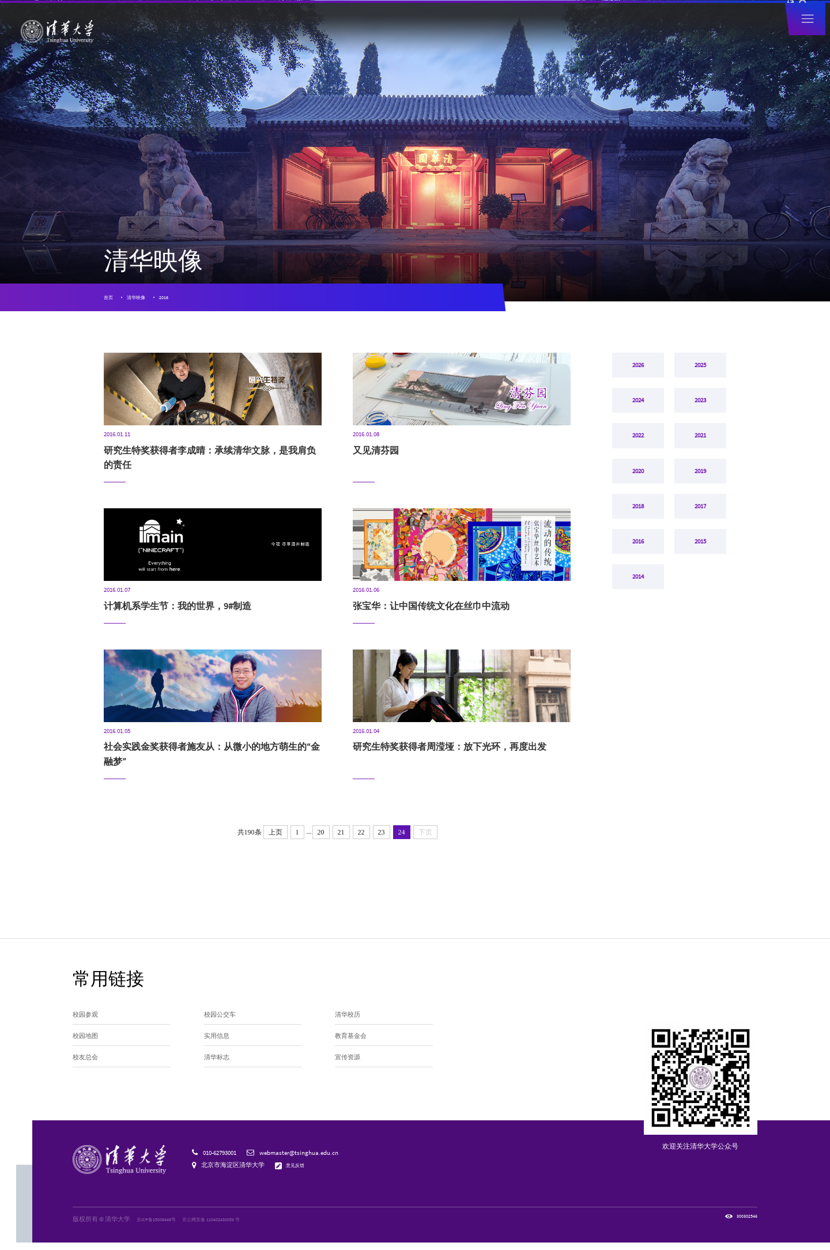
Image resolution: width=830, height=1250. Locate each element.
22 (361, 840)
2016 (182, 301)
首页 (110, 301)
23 (381, 840)
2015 (700, 612)
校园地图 (89, 1052)
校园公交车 (224, 1025)
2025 (700, 378)
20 (321, 840)
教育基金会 (355, 1052)
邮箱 (629, 16)
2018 (638, 565)
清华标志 (220, 1078)
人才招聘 (582, 16)
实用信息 (220, 1052)
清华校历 (351, 1025)
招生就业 (582, 36)
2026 (638, 378)
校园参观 (89, 1025)
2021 (700, 472)
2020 (638, 518)
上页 (275, 840)
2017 (700, 565)
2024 (638, 425)
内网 (609, 16)
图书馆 (652, 16)
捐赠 (556, 16)
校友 (536, 16)
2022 (638, 472)
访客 (517, 16)
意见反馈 (299, 1173)
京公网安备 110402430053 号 (231, 1226)
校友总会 (89, 1078)
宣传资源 (351, 1078)
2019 (700, 518)
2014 (638, 658)
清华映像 (146, 301)
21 (341, 840)
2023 (700, 425)
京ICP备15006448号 (162, 1226)
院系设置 (390, 36)
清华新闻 (262, 36)
